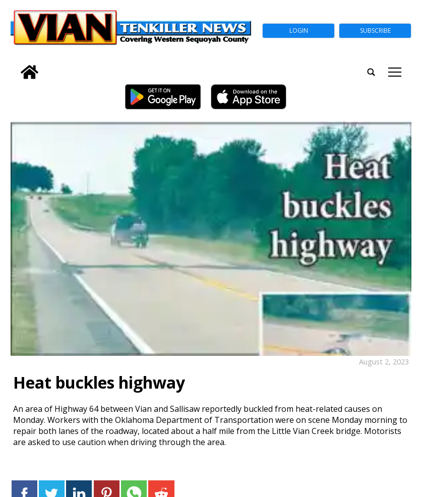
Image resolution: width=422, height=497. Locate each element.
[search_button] (15, 65)
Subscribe (375, 30)
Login (298, 30)
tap (394, 72)
